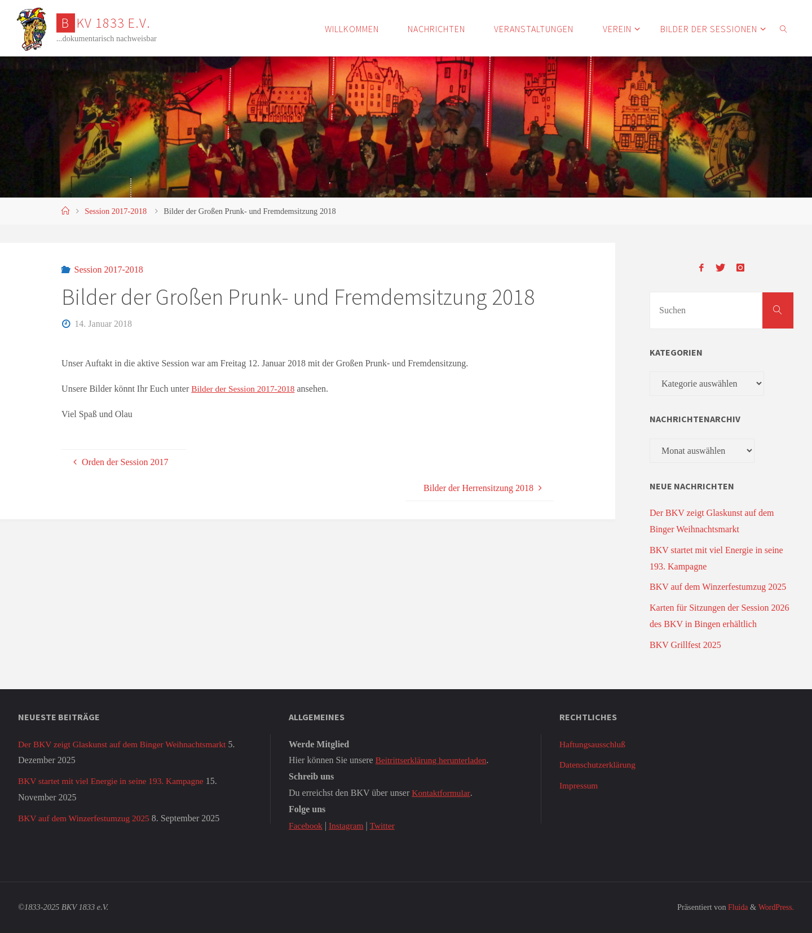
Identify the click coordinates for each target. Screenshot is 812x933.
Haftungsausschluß (593, 744)
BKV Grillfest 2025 (685, 645)
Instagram (348, 825)
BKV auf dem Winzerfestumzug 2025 (718, 587)
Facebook (306, 825)
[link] (783, 28)
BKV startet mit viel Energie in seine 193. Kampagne (114, 781)
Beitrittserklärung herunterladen (433, 760)
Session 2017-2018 (116, 211)
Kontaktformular (442, 793)
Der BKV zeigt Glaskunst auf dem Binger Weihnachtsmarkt (126, 744)
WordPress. (775, 907)
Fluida (735, 907)
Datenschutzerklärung (598, 764)
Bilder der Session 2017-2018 (245, 388)
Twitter (385, 825)
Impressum (579, 785)
